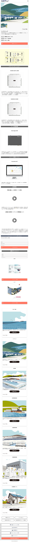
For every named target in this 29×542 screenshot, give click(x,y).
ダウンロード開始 (15, 279)
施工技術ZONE (15, 527)
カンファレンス (15, 535)
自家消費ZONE (15, 530)
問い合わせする (15, 247)
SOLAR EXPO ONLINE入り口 (14, 538)
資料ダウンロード (14, 43)
